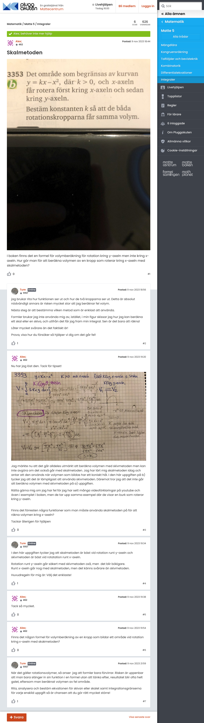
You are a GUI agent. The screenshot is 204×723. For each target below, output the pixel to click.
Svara (19, 717)
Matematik (14, 24)
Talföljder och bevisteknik (179, 59)
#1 (149, 274)
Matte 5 (29, 24)
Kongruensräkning (174, 52)
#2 (144, 343)
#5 (144, 614)
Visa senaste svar (139, 717)
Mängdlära (169, 45)
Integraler (44, 24)
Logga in (147, 6)
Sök (163, 6)
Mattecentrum (51, 9)
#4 (144, 583)
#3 (144, 530)
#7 (144, 701)
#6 (144, 650)
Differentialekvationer (176, 73)
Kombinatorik (171, 66)
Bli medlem (127, 6)
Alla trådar (180, 37)
